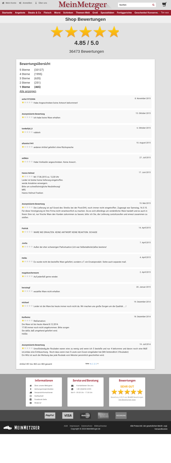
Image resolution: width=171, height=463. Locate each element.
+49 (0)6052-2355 (81, 389)
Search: (116, 4)
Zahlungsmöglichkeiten (41, 389)
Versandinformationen (41, 393)
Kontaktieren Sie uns (82, 386)
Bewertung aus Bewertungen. (127, 397)
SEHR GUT (127, 386)
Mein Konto (9, 3)
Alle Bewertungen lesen (127, 400)
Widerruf (35, 403)
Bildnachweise (100, 426)
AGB (66, 426)
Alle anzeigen (28, 91)
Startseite (7, 12)
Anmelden (25, 3)
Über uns (41, 3)
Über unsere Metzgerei (40, 386)
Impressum (74, 426)
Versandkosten (161, 429)
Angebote (20, 12)
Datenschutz (86, 426)
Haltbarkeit (36, 396)
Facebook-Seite (38, 399)
